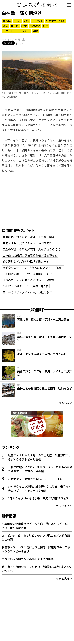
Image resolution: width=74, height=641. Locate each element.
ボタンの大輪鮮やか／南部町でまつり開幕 (28, 559)
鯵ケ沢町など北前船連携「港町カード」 (27, 261)
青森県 (7, 21)
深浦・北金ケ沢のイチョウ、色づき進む (27, 243)
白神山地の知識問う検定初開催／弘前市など (30, 255)
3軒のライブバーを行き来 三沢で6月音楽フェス (38, 498)
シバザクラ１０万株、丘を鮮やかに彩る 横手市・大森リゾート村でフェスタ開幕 (39, 488)
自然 (35, 31)
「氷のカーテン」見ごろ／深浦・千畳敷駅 (29, 280)
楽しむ (15, 26)
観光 (27, 21)
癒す (24, 26)
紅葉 (45, 26)
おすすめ (51, 21)
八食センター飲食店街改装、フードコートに (35, 479)
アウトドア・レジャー (16, 31)
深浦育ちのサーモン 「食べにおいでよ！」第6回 (33, 268)
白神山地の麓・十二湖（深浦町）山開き (27, 274)
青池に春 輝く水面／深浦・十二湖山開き (29, 237)
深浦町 (17, 21)
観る (5, 26)
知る (62, 21)
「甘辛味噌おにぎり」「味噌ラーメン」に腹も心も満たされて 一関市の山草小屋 (40, 469)
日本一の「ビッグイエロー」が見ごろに (27, 292)
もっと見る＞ (64, 402)
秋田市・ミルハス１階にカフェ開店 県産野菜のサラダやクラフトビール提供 (39, 457)
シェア (20, 43)
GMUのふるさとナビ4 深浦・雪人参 (26, 286)
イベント (37, 21)
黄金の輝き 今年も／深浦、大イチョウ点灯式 (31, 249)
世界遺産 (34, 26)
